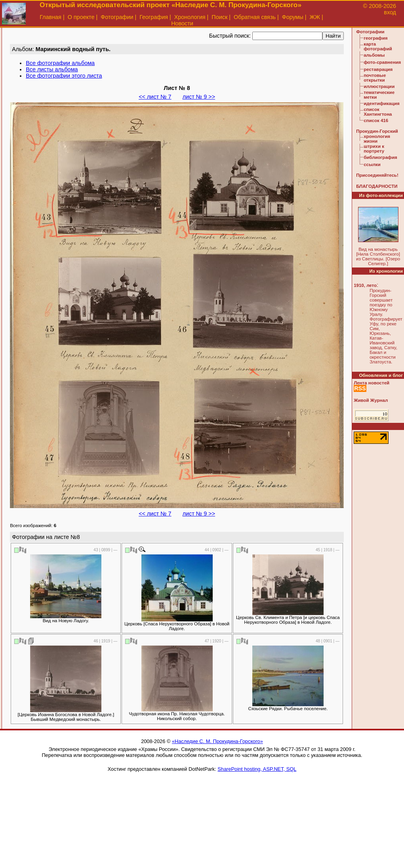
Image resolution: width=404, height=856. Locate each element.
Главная (50, 17)
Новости (182, 23)
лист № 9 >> (199, 97)
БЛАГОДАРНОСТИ (376, 186)
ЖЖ (315, 17)
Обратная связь (255, 17)
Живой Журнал (371, 400)
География (153, 17)
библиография (380, 157)
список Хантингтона (378, 112)
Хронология (190, 17)
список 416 (376, 120)
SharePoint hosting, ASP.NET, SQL (256, 769)
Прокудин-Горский (377, 131)
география (375, 38)
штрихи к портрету (374, 148)
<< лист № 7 (155, 97)
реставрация (378, 69)
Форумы (292, 17)
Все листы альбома (52, 69)
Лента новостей (371, 382)
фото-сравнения (382, 62)
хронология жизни (377, 138)
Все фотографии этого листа (64, 76)
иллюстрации (379, 86)
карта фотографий (378, 46)
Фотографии (117, 17)
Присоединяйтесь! (377, 175)
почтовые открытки (375, 77)
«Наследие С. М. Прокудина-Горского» (217, 741)
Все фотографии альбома (60, 63)
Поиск (219, 17)
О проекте (81, 17)
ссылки (372, 164)
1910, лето (365, 285)
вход (390, 12)
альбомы (374, 55)
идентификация (382, 103)
